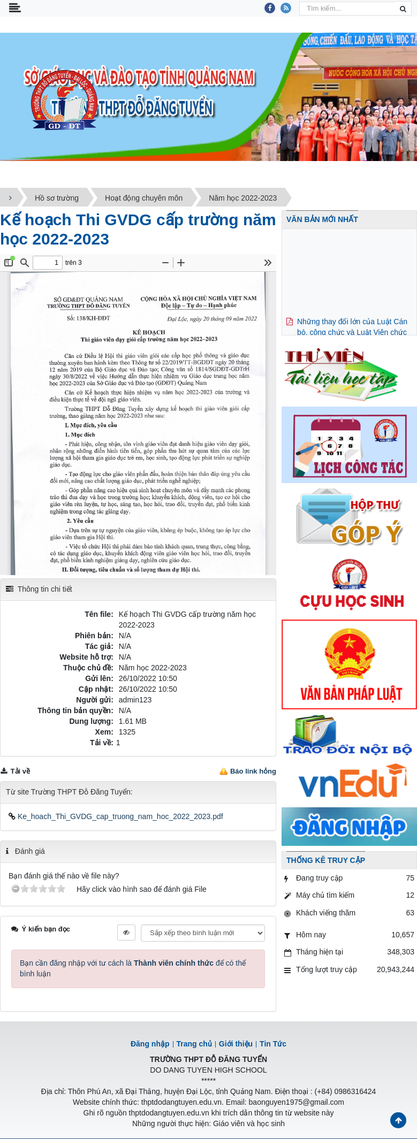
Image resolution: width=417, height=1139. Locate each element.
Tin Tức (273, 1043)
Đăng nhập (150, 1043)
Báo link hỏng (253, 771)
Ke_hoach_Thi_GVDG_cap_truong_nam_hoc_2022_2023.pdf (116, 816)
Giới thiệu (236, 1043)
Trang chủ (194, 1043)
